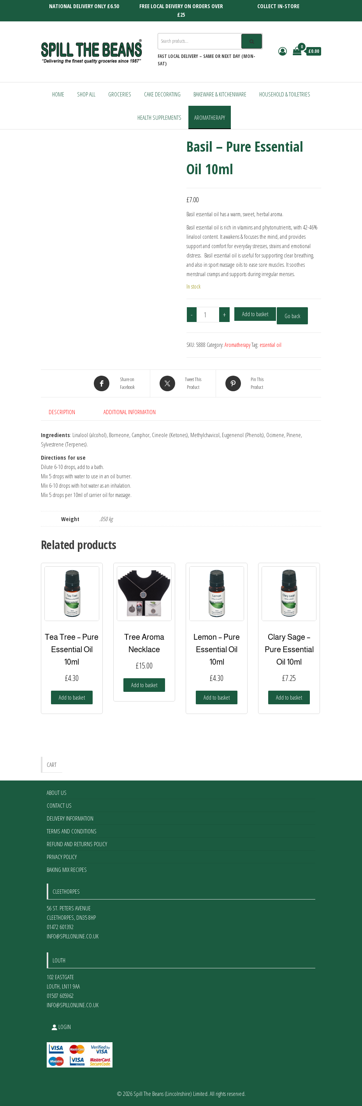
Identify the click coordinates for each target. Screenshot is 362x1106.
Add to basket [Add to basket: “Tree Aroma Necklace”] (144, 685)
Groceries (119, 94)
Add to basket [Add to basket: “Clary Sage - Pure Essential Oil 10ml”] (289, 697)
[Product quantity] (208, 314)
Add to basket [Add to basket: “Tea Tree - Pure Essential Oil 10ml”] (72, 697)
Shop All (86, 94)
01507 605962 (60, 995)
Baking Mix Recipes (67, 869)
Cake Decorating (162, 94)
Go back (292, 316)
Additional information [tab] (130, 412)
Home (58, 94)
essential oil (270, 344)
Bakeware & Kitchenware (219, 94)
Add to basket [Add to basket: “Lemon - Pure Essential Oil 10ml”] (217, 697)
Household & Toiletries (284, 94)
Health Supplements (159, 117)
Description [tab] (62, 412)
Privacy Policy (62, 857)
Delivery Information (70, 818)
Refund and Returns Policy (77, 844)
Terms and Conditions (72, 831)
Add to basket (255, 314)
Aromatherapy (209, 117)
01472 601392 (60, 927)
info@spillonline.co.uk (72, 936)
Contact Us (59, 805)
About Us (57, 792)
